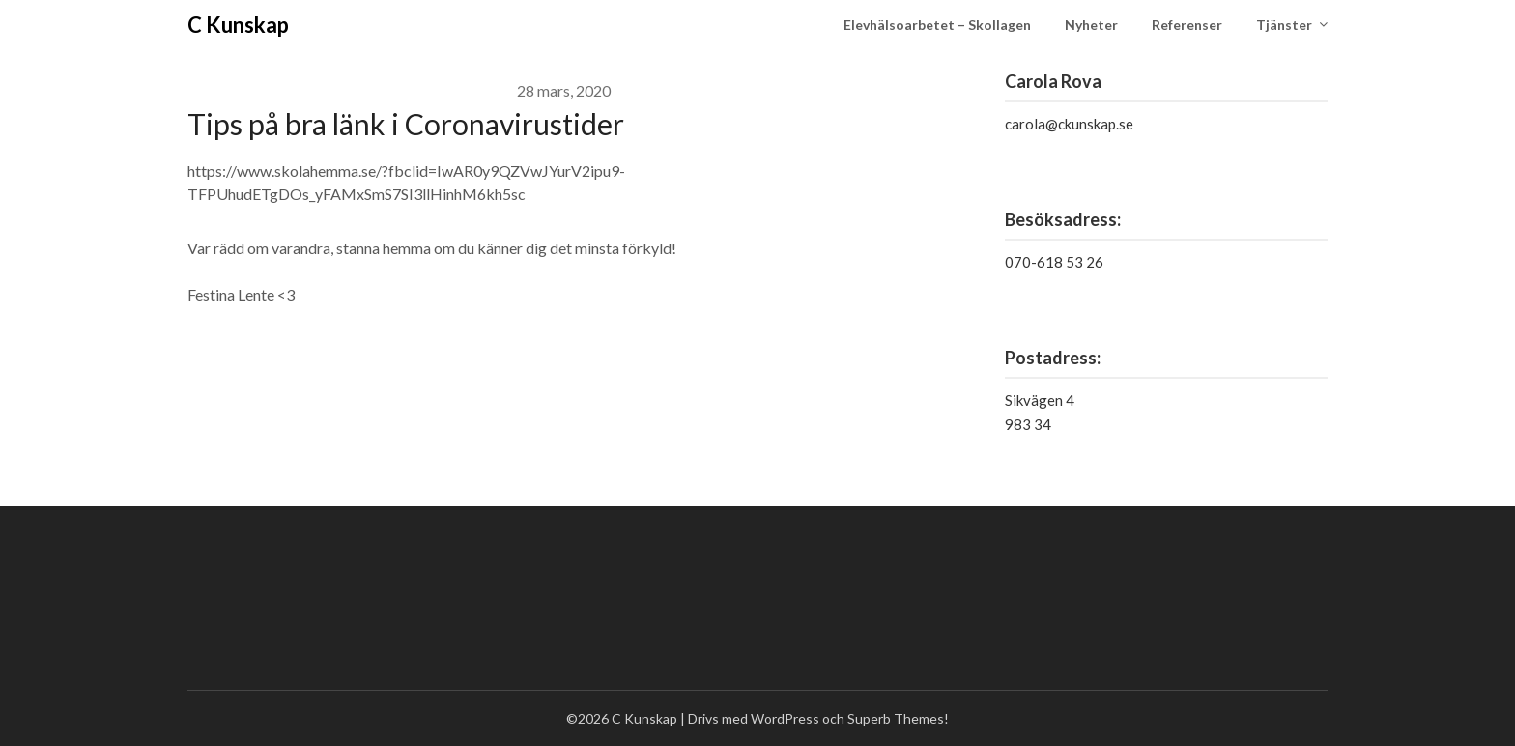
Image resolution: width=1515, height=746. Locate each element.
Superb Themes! (898, 718)
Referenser (1187, 24)
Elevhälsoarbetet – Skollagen (937, 24)
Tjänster (1284, 24)
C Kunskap (238, 25)
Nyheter (1091, 24)
